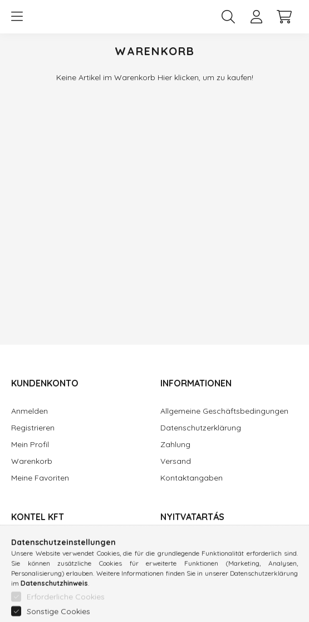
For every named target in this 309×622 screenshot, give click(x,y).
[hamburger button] (17, 17)
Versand (175, 461)
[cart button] (284, 17)
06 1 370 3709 (36, 570)
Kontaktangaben (191, 478)
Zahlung (175, 444)
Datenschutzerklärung (200, 428)
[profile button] (256, 17)
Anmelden (29, 411)
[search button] (228, 17)
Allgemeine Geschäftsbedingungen (224, 411)
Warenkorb (31, 461)
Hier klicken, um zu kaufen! (205, 77)
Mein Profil (30, 444)
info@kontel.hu (38, 586)
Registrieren (33, 428)
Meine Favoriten (40, 478)
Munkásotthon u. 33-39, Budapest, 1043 (73, 548)
